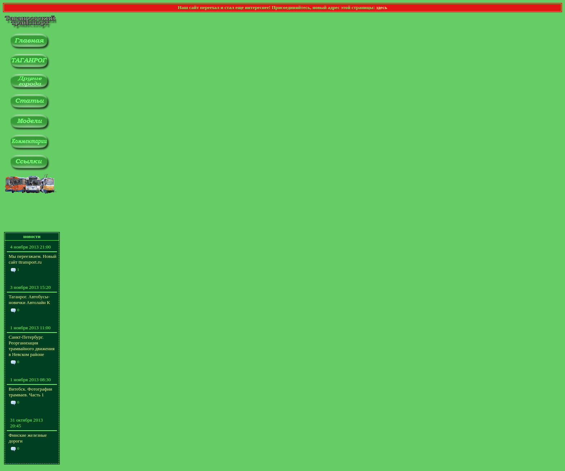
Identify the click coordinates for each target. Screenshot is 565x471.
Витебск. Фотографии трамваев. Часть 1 (30, 391)
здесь (381, 7)
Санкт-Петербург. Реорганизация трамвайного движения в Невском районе (31, 345)
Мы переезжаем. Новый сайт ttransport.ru (32, 259)
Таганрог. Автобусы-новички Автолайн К (29, 299)
